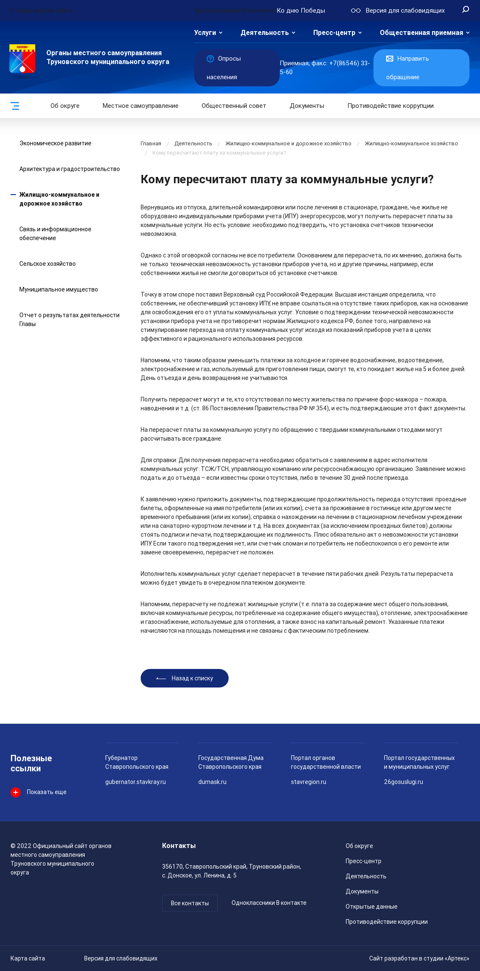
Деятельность (264, 33)
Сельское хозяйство (47, 263)
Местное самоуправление (141, 106)
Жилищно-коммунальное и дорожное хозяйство (288, 143)
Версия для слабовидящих (120, 958)
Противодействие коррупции (390, 106)
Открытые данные (371, 906)
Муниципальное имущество (58, 289)
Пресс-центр (334, 33)
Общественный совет (234, 106)
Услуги (205, 33)
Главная (151, 143)
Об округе (65, 106)
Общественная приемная (421, 33)
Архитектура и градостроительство (69, 169)
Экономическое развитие (55, 143)
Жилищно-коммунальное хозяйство (411, 143)
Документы (307, 106)
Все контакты (190, 903)
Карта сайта (28, 958)
